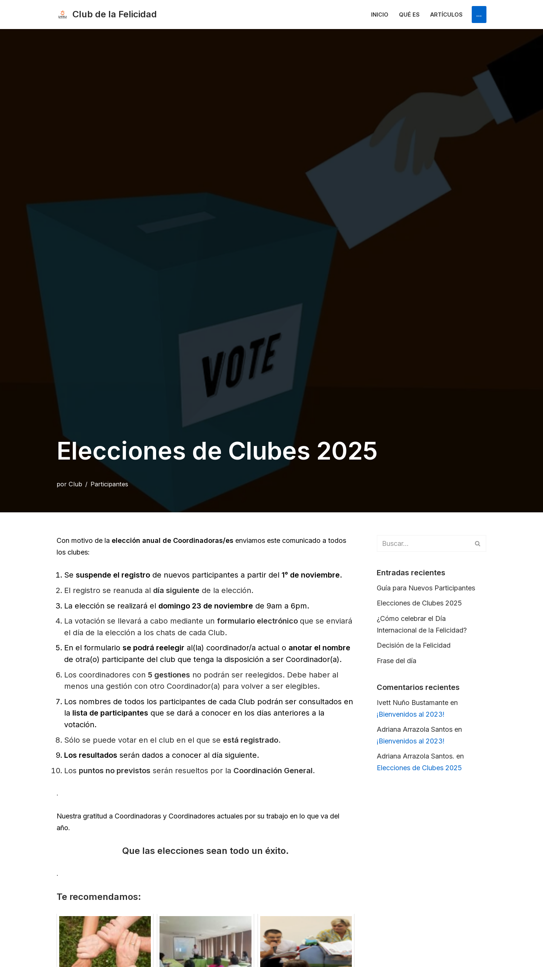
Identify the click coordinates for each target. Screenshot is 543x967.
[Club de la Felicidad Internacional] (107, 14)
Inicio (379, 14)
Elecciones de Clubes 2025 (419, 603)
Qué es (409, 14)
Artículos (446, 14)
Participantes (109, 484)
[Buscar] (423, 543)
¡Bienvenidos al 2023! (411, 714)
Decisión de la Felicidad (414, 645)
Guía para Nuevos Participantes (426, 588)
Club (75, 484)
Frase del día (396, 661)
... (479, 14)
